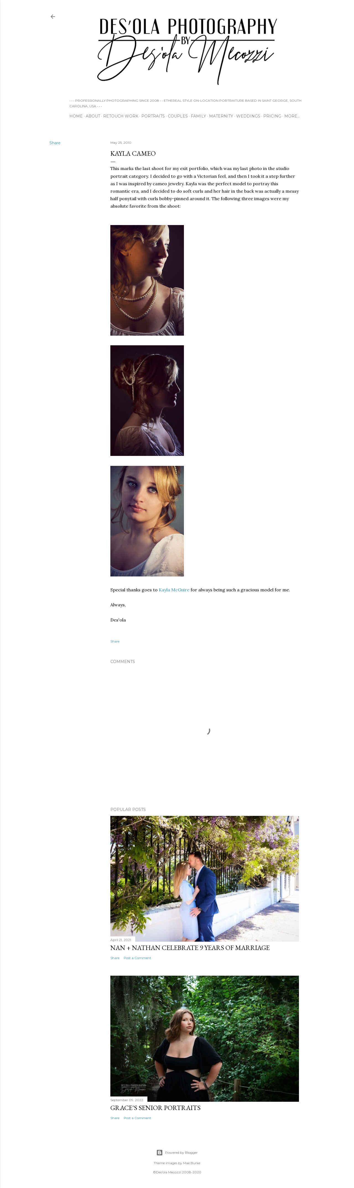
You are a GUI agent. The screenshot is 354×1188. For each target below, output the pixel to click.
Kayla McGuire (174, 589)
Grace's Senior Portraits (155, 1107)
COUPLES (178, 116)
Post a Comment (137, 958)
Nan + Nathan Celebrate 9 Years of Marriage (190, 947)
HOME (76, 116)
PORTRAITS (153, 116)
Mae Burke (191, 1163)
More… (292, 116)
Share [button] (55, 142)
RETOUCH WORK (120, 116)
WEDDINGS (248, 116)
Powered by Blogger (177, 1152)
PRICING (272, 116)
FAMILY (198, 116)
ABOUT (93, 116)
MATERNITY (221, 116)
